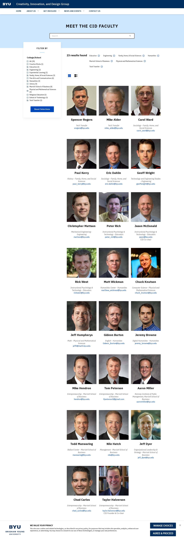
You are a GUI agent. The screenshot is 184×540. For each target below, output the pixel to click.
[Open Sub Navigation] (38, 10)
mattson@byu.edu (82, 237)
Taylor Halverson (113, 500)
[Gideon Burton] (113, 316)
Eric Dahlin (113, 173)
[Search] (92, 36)
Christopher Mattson (82, 226)
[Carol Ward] (146, 100)
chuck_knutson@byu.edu (146, 293)
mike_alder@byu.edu (114, 128)
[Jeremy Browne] (146, 316)
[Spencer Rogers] (81, 100)
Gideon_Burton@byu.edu (114, 343)
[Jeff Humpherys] (81, 316)
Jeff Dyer (146, 444)
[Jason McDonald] (146, 207)
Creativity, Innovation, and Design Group (42, 4)
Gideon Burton (113, 335)
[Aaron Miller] (146, 369)
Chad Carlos (82, 500)
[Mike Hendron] (81, 369)
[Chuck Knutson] (146, 262)
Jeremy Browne (145, 335)
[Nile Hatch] (113, 425)
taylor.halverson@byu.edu (113, 511)
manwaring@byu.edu (82, 455)
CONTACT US (94, 11)
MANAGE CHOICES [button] (163, 525)
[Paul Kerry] (81, 153)
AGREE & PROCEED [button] (163, 533)
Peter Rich (114, 226)
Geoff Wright (146, 173)
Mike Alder (114, 119)
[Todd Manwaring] (81, 425)
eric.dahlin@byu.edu (113, 184)
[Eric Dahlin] (113, 153)
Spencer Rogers (81, 119)
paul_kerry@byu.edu (82, 184)
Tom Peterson (113, 388)
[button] (180, 525)
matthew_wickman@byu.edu (113, 290)
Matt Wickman (113, 282)
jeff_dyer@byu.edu (146, 457)
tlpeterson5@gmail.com (113, 399)
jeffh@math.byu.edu (81, 346)
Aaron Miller (146, 388)
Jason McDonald (146, 226)
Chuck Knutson (145, 282)
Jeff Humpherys (82, 335)
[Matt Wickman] (113, 262)
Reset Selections (42, 109)
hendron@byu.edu (81, 399)
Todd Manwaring (81, 444)
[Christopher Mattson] (81, 207)
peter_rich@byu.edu (113, 237)
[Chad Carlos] (81, 480)
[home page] (7, 4)
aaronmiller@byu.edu (146, 402)
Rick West (81, 282)
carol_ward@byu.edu (146, 130)
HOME (18, 11)
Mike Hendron (81, 388)
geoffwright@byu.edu (145, 184)
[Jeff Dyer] (146, 425)
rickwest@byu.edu (82, 293)
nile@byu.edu (113, 455)
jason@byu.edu (145, 237)
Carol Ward (145, 119)
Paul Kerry (82, 173)
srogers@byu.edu (81, 128)
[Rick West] (81, 262)
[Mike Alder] (113, 100)
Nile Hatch (114, 444)
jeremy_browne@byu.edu (146, 343)
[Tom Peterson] (113, 369)
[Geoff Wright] (146, 153)
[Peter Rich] (113, 207)
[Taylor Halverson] (113, 480)
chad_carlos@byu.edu (81, 511)
